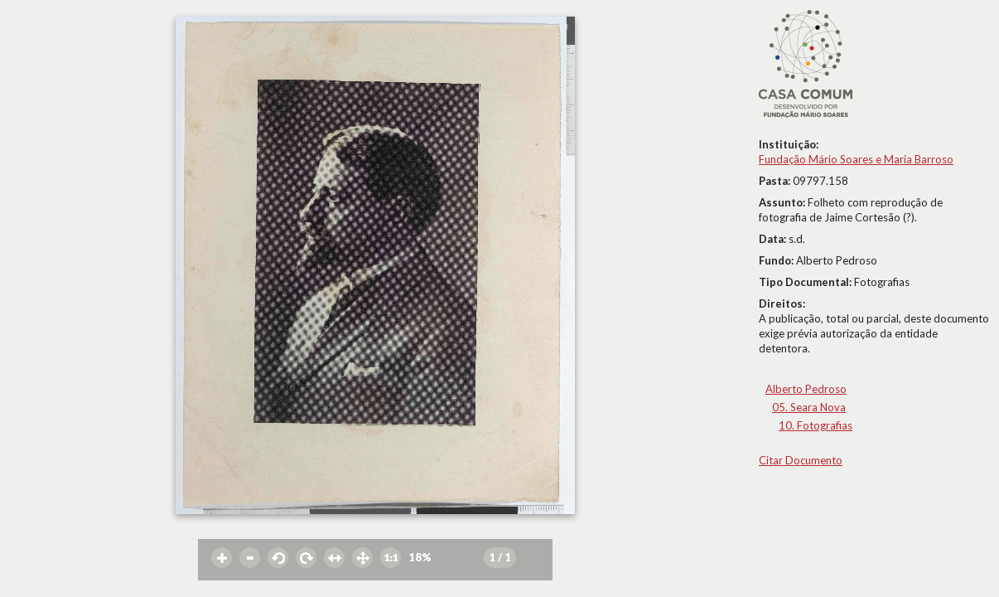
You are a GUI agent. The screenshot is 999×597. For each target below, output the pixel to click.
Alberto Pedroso (806, 389)
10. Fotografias (815, 425)
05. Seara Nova (809, 407)
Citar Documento (800, 460)
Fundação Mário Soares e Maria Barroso (856, 159)
